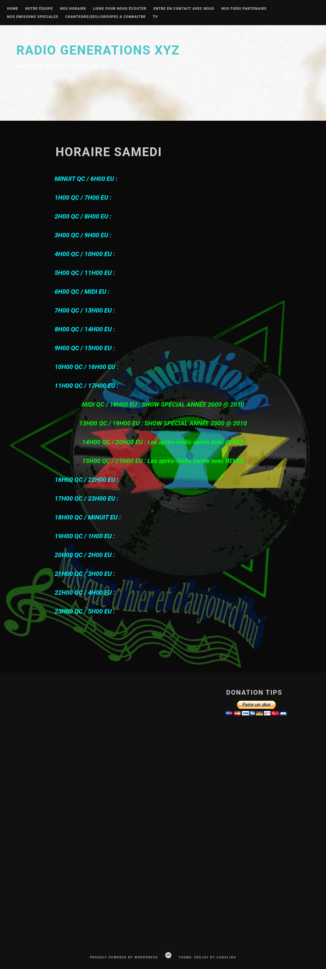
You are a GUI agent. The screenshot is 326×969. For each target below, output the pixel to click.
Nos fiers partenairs (244, 9)
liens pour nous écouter (119, 9)
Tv (155, 17)
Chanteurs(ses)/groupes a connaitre (105, 17)
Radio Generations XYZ (98, 50)
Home (12, 9)
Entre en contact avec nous (184, 9)
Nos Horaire (73, 9)
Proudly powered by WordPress (124, 957)
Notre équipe (39, 9)
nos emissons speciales (32, 17)
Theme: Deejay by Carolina (207, 957)
